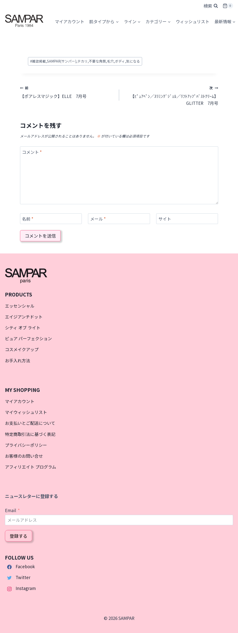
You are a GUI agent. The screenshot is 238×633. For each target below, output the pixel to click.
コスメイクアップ (22, 349)
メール (98, 219)
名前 (27, 219)
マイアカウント (19, 401)
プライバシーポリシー (26, 445)
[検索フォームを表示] (210, 6)
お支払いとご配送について (30, 423)
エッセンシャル (19, 306)
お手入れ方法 (17, 360)
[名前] (51, 218)
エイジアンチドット (24, 317)
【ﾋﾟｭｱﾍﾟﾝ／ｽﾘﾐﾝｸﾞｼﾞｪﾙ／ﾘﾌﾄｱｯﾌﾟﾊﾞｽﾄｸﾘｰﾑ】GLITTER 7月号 (170, 95)
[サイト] (187, 218)
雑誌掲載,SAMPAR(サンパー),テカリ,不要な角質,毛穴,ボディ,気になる (85, 61)
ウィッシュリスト (192, 21)
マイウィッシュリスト (26, 412)
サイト (164, 219)
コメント (32, 152)
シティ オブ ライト (22, 327)
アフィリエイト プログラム (30, 467)
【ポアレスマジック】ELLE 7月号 (67, 91)
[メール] (119, 218)
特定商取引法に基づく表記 (30, 434)
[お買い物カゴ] (228, 6)
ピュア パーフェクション (28, 338)
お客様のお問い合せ (24, 456)
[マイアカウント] (69, 21)
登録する (18, 536)
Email (10, 510)
